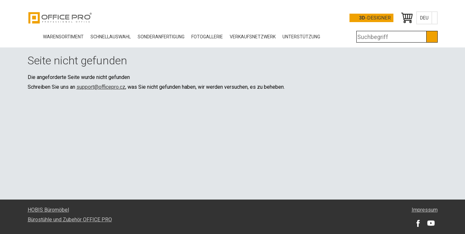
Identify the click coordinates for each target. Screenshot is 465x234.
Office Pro (60, 17)
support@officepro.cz (100, 87)
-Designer (375, 18)
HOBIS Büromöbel (48, 210)
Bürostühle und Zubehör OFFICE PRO (70, 219)
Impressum (425, 210)
